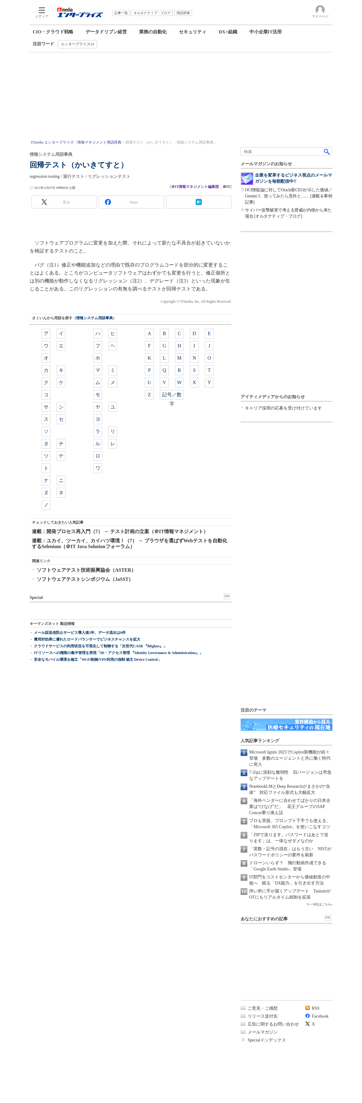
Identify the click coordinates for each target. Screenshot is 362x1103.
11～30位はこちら (318, 904)
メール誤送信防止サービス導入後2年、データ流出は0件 (80, 632)
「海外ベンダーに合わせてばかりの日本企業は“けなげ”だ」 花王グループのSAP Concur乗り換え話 (290, 806)
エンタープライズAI (77, 44)
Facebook (320, 1016)
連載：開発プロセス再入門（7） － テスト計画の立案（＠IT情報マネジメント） (120, 531)
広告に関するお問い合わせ (273, 1024)
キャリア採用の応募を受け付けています (283, 408)
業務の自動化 (153, 31)
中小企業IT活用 (265, 31)
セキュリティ (192, 31)
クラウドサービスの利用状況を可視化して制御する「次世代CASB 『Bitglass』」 (100, 646)
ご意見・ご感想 (263, 1008)
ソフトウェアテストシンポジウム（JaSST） (85, 579)
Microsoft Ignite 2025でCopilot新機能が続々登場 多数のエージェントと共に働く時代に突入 (290, 758)
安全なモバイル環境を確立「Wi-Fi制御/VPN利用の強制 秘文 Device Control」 (97, 659)
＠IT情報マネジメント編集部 (195, 187)
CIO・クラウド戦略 (53, 31)
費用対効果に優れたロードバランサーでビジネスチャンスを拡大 (87, 639)
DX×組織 (228, 31)
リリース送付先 (263, 1016)
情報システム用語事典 (94, 318)
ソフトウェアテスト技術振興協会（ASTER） (86, 570)
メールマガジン (263, 1032)
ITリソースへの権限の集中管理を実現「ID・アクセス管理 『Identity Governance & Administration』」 (118, 653)
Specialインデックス (267, 1040)
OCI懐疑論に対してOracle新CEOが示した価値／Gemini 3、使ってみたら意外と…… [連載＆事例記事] (288, 196)
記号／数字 (172, 396)
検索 (327, 151)
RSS (316, 1008)
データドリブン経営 (106, 31)
